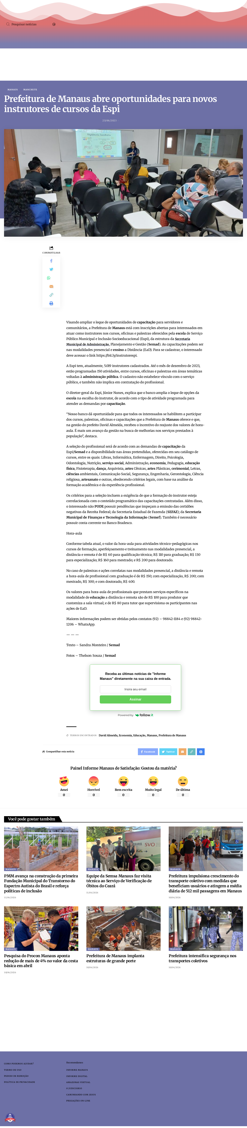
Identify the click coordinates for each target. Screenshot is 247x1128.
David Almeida (109, 736)
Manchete (30, 90)
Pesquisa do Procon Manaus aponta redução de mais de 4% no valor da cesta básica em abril (41, 962)
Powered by (135, 715)
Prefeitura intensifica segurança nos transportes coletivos (202, 960)
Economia (128, 736)
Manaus (13, 90)
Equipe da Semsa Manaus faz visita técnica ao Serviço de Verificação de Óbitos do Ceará (119, 882)
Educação (143, 736)
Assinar (136, 699)
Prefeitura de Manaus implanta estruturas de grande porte (115, 960)
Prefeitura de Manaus (179, 736)
